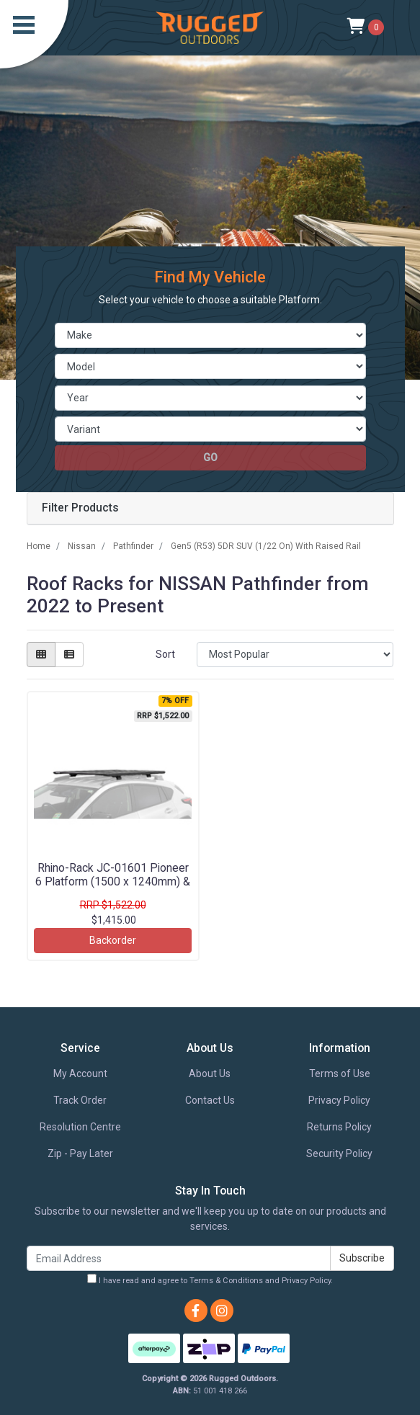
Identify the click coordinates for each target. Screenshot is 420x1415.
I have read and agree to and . (210, 1279)
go (210, 457)
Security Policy (339, 1153)
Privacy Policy (339, 1100)
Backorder (112, 940)
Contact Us (210, 1100)
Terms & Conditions (226, 1280)
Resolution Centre (80, 1127)
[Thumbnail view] (41, 654)
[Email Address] (179, 1258)
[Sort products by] (295, 654)
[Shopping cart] (365, 27)
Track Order (80, 1100)
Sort (165, 654)
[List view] (69, 654)
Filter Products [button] (80, 507)
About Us (210, 1073)
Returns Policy (339, 1127)
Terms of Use (339, 1073)
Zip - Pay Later (80, 1153)
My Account (80, 1073)
